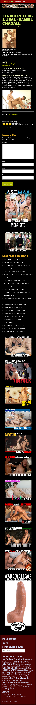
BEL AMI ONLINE (12, 114)
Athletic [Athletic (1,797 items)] (9, 659)
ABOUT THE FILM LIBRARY (13, 694)
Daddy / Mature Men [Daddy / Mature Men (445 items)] (25, 670)
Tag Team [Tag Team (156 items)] (13, 684)
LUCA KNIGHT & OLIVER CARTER (14, 271)
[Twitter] (4, 642)
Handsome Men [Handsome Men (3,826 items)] (20, 676)
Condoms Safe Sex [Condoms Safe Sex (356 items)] (24, 668)
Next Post (28, 128)
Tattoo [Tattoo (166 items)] (17, 684)
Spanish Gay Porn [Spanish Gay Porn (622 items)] (22, 682)
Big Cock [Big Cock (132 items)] (31, 659)
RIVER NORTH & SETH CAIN (13, 259)
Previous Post (9, 128)
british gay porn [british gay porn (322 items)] (7, 666)
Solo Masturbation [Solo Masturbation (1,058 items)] (12, 681)
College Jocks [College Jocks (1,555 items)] (9, 667)
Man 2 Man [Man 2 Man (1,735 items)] (15, 678)
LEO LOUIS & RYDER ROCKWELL (14, 280)
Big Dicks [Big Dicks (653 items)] (14, 662)
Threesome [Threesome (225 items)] (28, 684)
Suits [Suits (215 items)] (8, 684)
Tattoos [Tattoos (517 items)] (22, 684)
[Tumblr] (7, 642)
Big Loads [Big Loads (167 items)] (17, 664)
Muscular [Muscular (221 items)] (5, 680)
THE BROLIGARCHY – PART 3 (13, 316)
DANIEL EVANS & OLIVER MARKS (14, 313)
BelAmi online (13, 27)
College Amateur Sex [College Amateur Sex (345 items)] (24, 666)
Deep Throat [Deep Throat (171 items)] (5, 672)
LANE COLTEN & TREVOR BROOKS (15, 310)
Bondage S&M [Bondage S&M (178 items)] (28, 664)
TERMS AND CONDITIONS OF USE (15, 696)
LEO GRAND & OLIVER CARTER (14, 289)
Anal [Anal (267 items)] (3, 660)
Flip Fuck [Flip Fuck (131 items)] (25, 672)
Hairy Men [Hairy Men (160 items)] (20, 674)
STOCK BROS (8, 322)
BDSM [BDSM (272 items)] (27, 660)
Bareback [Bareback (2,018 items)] (19, 659)
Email (4, 168)
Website (4, 174)
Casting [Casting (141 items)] (15, 666)
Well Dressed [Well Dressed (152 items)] (25, 686)
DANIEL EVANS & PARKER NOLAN (15, 307)
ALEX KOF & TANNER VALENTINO (14, 328)
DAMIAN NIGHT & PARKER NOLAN (15, 304)
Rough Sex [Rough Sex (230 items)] (14, 680)
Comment (5, 142)
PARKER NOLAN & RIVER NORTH (14, 332)
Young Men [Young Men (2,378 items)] (8, 688)
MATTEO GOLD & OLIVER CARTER (15, 262)
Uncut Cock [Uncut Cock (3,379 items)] (15, 686)
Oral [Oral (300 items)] (9, 680)
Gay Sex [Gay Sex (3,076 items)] (12, 673)
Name (4, 161)
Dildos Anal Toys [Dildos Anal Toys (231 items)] (14, 672)
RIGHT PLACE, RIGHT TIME (12, 319)
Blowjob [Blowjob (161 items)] (22, 664)
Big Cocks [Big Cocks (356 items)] (5, 662)
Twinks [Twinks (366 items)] (4, 686)
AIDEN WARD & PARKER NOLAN (14, 325)
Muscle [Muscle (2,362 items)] (25, 678)
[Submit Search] (3, 650)
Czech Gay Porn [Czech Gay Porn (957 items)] (10, 670)
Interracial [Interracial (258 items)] (5, 678)
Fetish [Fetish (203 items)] (21, 672)
